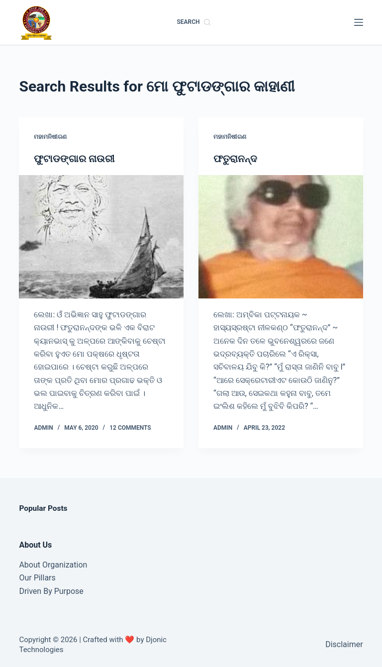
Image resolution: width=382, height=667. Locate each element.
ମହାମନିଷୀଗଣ (50, 136)
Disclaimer (344, 644)
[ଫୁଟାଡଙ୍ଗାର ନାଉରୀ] (101, 236)
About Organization (53, 565)
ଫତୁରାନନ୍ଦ (235, 159)
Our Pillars (37, 577)
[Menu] (358, 22)
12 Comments (130, 427)
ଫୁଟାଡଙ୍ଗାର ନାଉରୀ (74, 159)
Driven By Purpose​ (51, 591)
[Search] (193, 22)
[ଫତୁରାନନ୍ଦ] (280, 236)
